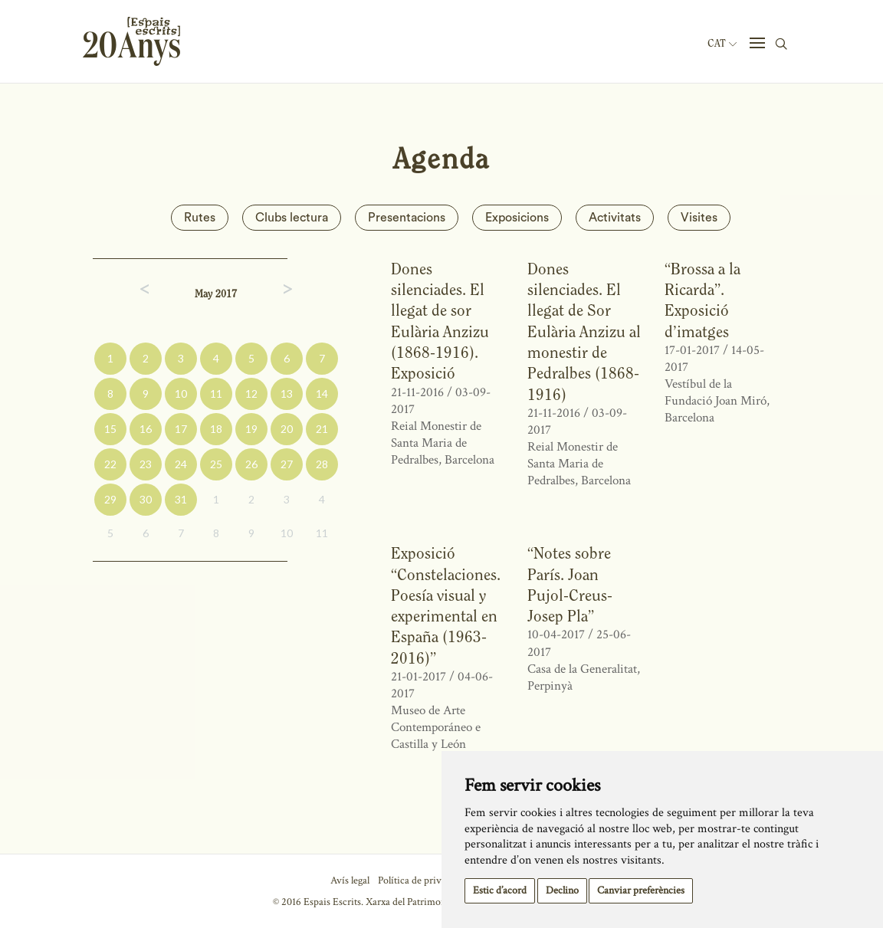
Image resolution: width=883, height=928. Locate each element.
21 (322, 428)
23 (146, 464)
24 (181, 464)
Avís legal (349, 880)
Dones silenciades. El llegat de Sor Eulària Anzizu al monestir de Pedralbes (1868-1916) (584, 331)
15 (110, 428)
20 (287, 428)
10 (181, 393)
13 (287, 393)
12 (251, 393)
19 (251, 428)
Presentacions (406, 218)
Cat (722, 44)
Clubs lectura (291, 218)
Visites (699, 218)
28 (322, 464)
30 (146, 499)
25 (216, 464)
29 (110, 499)
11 (216, 393)
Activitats (615, 218)
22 (110, 464)
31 (181, 499)
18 (216, 428)
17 (181, 428)
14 (322, 393)
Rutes (199, 218)
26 (251, 464)
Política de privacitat (421, 880)
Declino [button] (562, 890)
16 (146, 428)
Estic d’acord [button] (500, 890)
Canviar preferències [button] (640, 890)
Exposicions (517, 218)
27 (287, 464)
